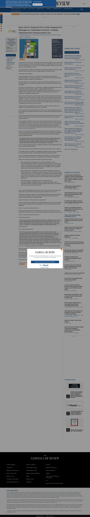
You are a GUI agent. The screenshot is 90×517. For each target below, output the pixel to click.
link (46, 265)
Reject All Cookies (37, 4)
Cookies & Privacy (44, 267)
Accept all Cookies (37, 1)
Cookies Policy (9, 7)
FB (40, 265)
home (47, 265)
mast (44, 265)
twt (42, 265)
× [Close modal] (61, 249)
